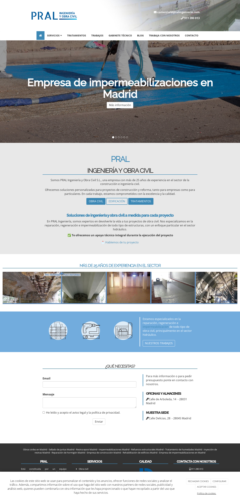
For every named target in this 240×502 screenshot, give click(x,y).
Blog (140, 35)
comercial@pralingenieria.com (178, 12)
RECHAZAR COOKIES (198, 481)
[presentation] (65, 424)
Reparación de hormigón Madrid (68, 452)
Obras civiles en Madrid (35, 449)
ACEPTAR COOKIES (206, 486)
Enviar (99, 421)
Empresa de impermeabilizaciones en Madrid (182, 452)
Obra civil (83, 468)
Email (46, 378)
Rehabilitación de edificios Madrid (140, 452)
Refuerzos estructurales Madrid (147, 449)
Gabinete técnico (120, 35)
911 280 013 (192, 18)
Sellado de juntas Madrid (61, 449)
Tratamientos (76, 35)
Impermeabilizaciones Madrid (114, 449)
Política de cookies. (206, 493)
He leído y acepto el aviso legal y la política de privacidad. (81, 412)
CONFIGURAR (219, 481)
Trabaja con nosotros (164, 35)
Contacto (191, 35)
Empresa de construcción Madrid (104, 452)
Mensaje (48, 394)
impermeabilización (156, 326)
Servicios (54, 35)
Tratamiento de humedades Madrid (183, 449)
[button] (18, 91)
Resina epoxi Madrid (86, 449)
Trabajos (97, 35)
